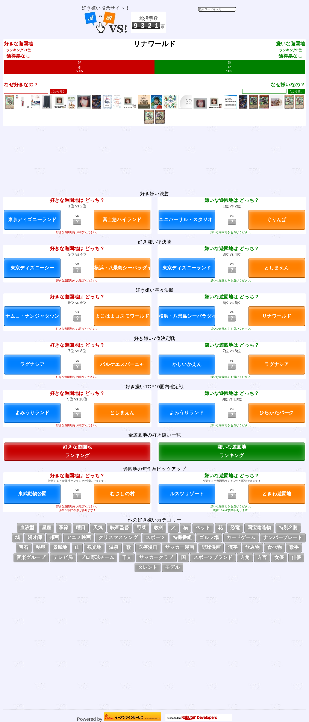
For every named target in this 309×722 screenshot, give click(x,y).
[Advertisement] (201, 22)
